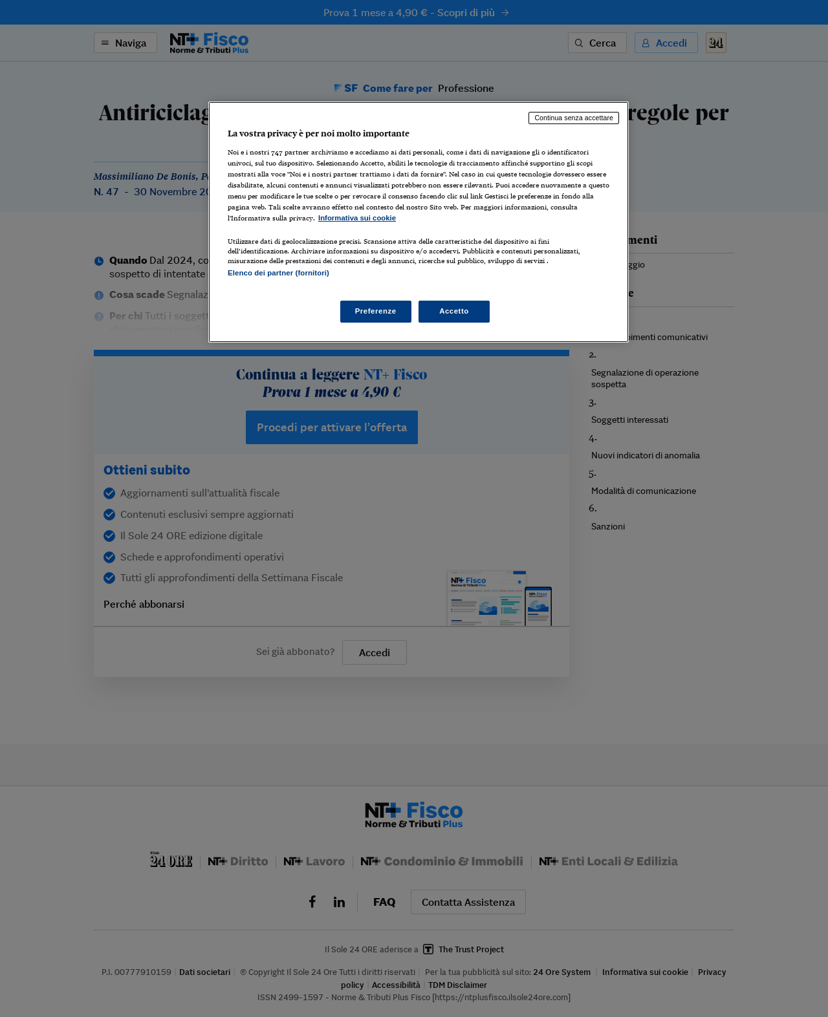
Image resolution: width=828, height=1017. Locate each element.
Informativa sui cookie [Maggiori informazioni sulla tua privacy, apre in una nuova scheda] (357, 218)
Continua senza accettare (573, 118)
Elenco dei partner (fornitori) (278, 273)
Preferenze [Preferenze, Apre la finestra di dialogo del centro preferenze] (376, 311)
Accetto (454, 311)
